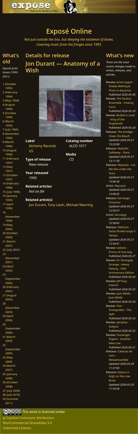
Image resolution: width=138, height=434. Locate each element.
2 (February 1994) (10, 94)
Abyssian (120, 186)
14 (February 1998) (11, 185)
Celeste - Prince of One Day (120, 250)
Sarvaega (120, 215)
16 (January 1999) (10, 198)
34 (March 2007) (9, 368)
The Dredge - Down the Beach (121, 134)
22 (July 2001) (11, 250)
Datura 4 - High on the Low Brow (119, 376)
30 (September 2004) (11, 328)
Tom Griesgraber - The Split (120, 310)
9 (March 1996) (8, 144)
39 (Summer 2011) (10, 401)
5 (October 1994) (9, 115)
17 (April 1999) (8, 206)
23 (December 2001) (11, 258)
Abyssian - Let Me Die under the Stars (122, 169)
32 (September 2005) (11, 349)
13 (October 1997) (10, 177)
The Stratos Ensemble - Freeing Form (121, 103)
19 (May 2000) (8, 227)
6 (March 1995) (8, 123)
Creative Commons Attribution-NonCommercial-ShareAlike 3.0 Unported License (29, 422)
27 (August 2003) (9, 297)
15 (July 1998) (11, 192)
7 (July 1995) (10, 129)
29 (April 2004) (8, 318)
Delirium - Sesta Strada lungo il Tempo (122, 231)
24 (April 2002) (8, 268)
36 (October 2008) (10, 384)
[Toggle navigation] (23, 19)
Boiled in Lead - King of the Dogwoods (122, 119)
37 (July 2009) (11, 391)
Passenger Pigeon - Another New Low (120, 339)
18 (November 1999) (11, 216)
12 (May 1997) (8, 169)
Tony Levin (56, 204)
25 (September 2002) (11, 279)
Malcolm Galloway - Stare (119, 150)
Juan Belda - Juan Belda (120, 296)
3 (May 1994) (11, 100)
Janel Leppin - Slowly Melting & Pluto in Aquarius (121, 86)
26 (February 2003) (11, 289)
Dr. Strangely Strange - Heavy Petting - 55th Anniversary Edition (121, 266)
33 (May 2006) (8, 359)
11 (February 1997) (11, 161)
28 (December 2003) (11, 308)
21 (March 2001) (9, 244)
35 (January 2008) (10, 376)
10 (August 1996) (9, 152)
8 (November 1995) (11, 136)
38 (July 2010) (11, 395)
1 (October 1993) (9, 86)
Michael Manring (79, 204)
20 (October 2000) (10, 235)
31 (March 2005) (9, 339)
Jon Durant (37, 204)
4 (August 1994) (9, 107)
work (33, 411)
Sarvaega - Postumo (120, 200)
